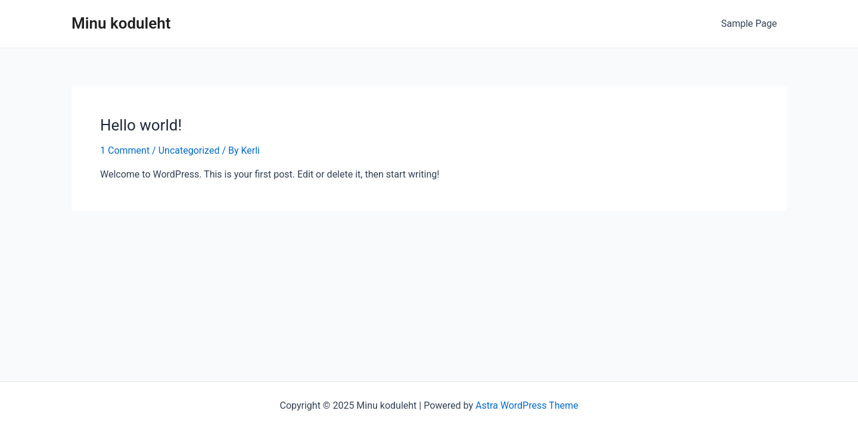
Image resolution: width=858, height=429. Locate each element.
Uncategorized (189, 150)
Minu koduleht (121, 23)
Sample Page (749, 23)
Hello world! (141, 125)
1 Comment (125, 150)
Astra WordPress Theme (526, 405)
